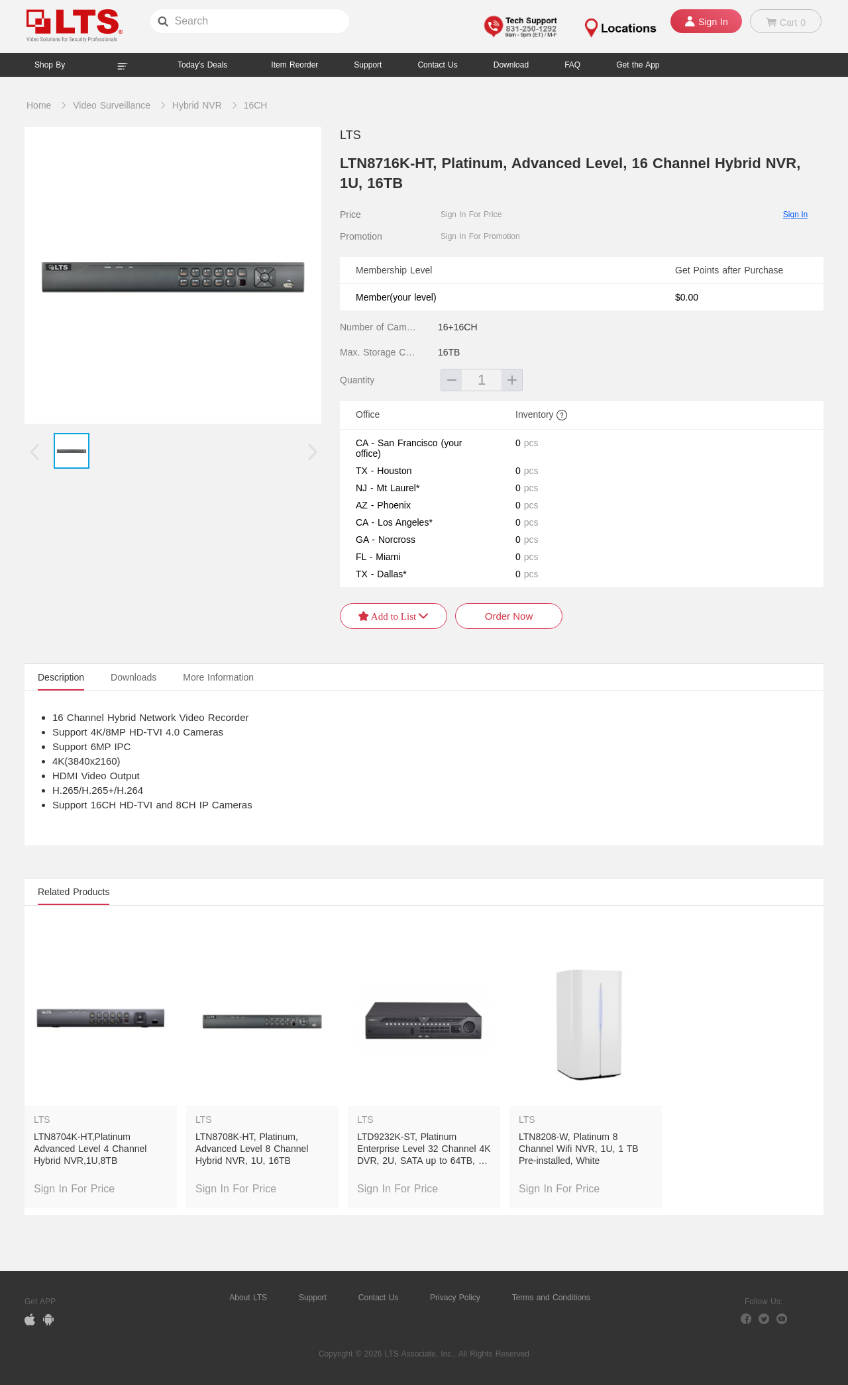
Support (368, 65)
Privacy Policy (455, 1297)
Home (38, 105)
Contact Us (378, 1297)
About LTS (248, 1297)
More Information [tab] (218, 677)
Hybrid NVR (197, 105)
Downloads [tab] (133, 677)
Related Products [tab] (73, 891)
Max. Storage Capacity (379, 352)
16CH (256, 105)
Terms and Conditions (551, 1297)
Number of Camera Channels (379, 327)
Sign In (795, 214)
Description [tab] (61, 677)
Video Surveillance (111, 105)
